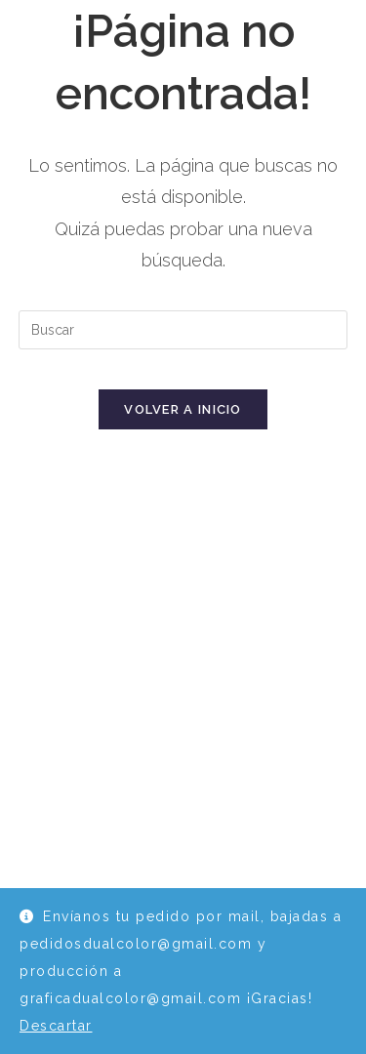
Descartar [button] (56, 1026)
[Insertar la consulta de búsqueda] (183, 329)
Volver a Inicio (183, 409)
